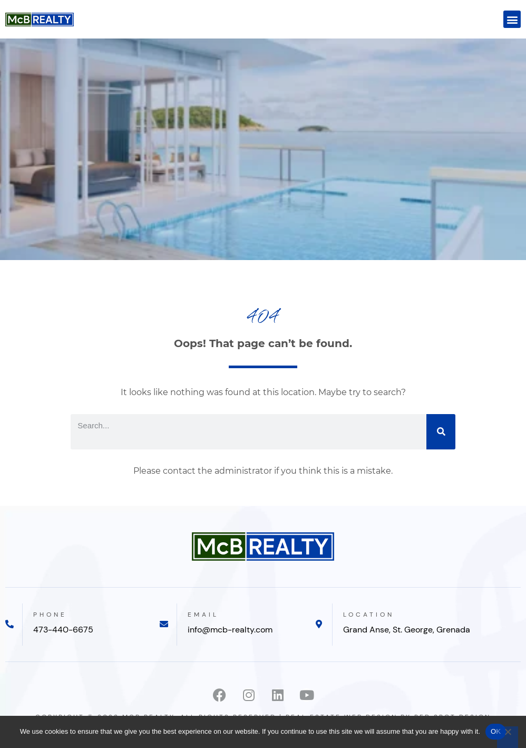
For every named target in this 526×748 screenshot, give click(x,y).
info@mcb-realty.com (230, 629)
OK (496, 731)
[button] (512, 19)
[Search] (440, 431)
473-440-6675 (63, 629)
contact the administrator (217, 471)
